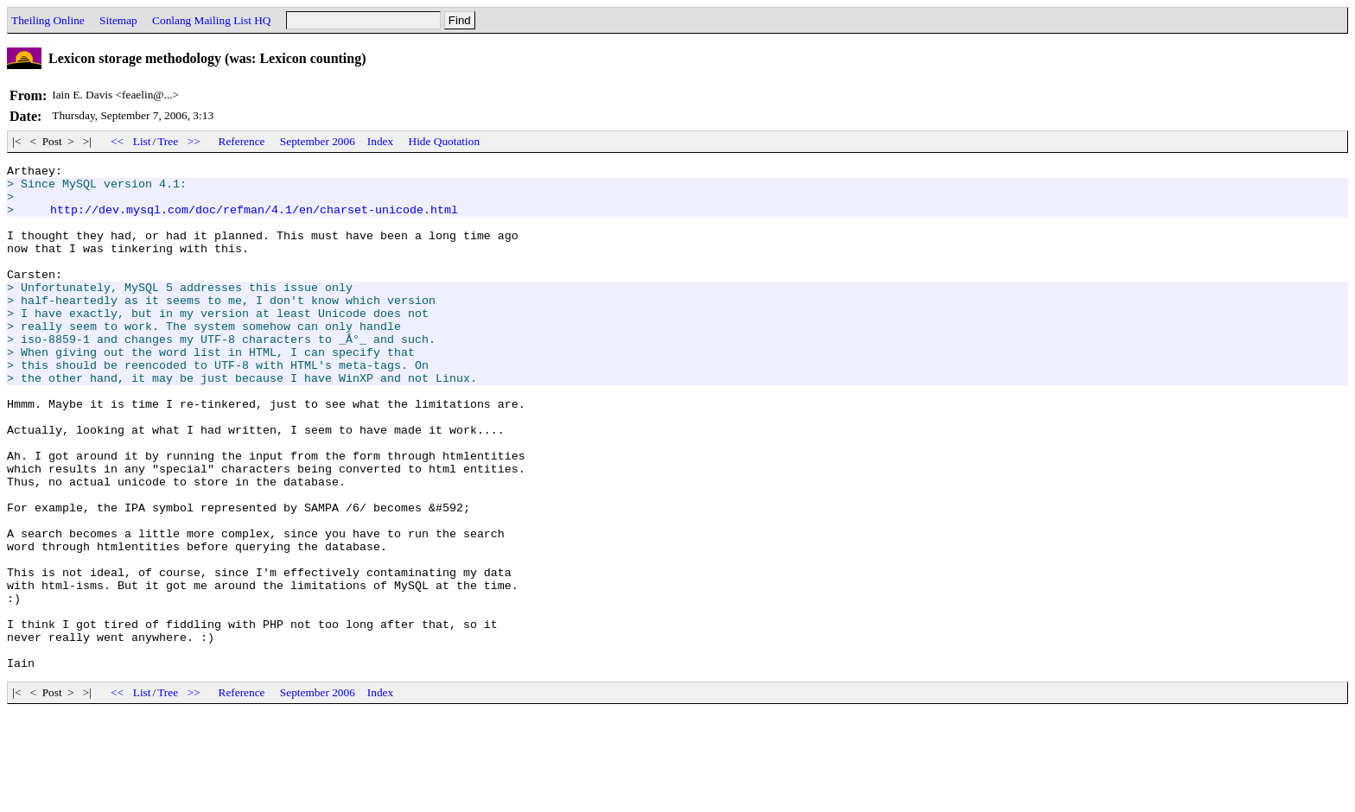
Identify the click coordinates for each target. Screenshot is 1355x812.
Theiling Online (48, 20)
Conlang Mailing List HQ (211, 20)
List (142, 141)
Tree (167, 141)
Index (380, 141)
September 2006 (317, 141)
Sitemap (118, 20)
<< (117, 141)
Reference (242, 141)
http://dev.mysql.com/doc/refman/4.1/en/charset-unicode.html (254, 219)
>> (193, 141)
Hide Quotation (444, 141)
